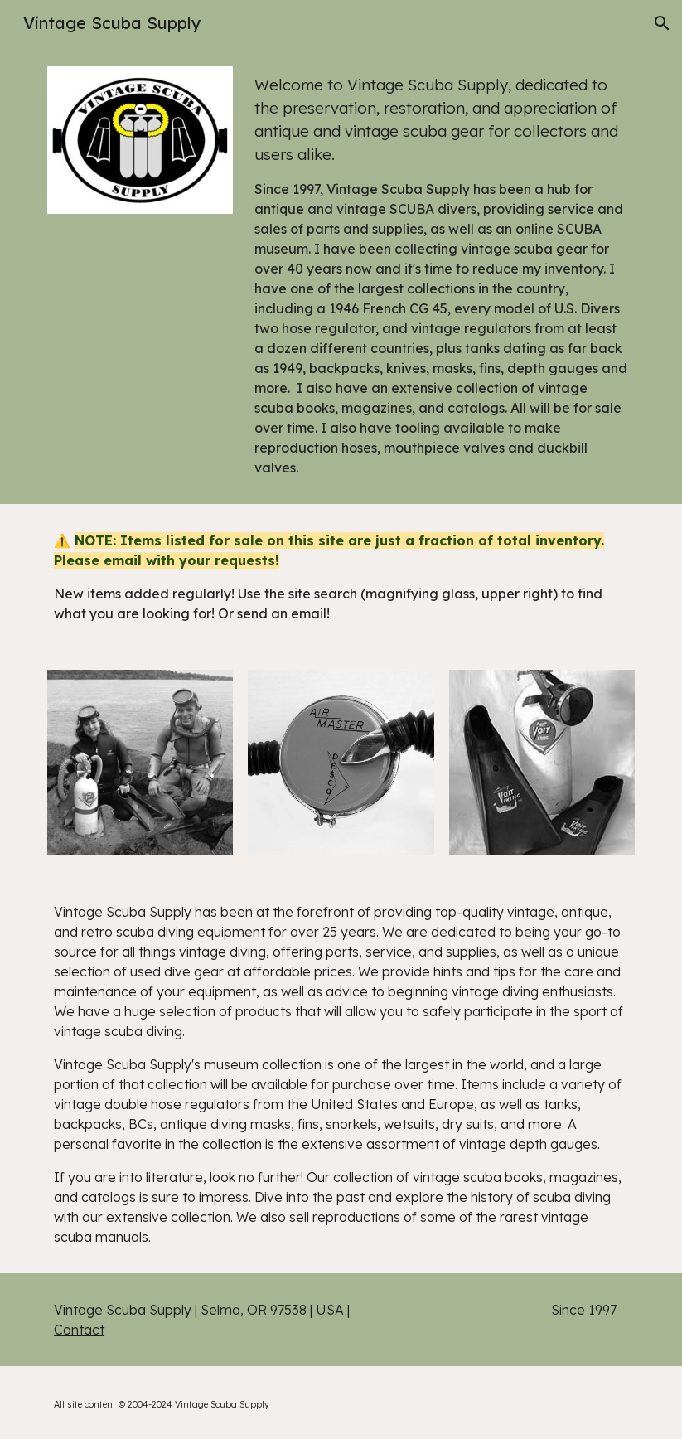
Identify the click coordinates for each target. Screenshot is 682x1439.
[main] (441, 275)
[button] (662, 23)
